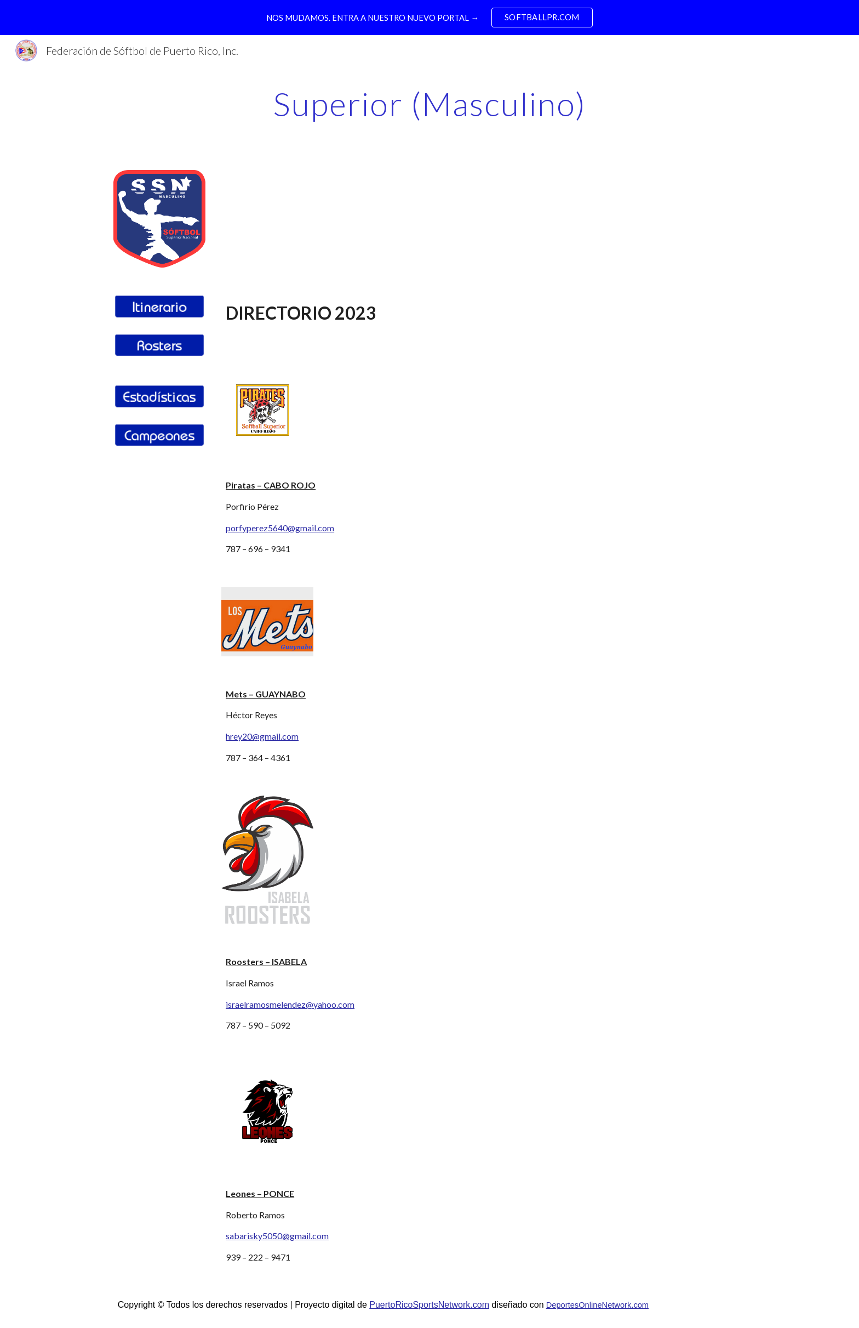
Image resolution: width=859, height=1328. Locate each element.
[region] (429, 17)
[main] (429, 103)
